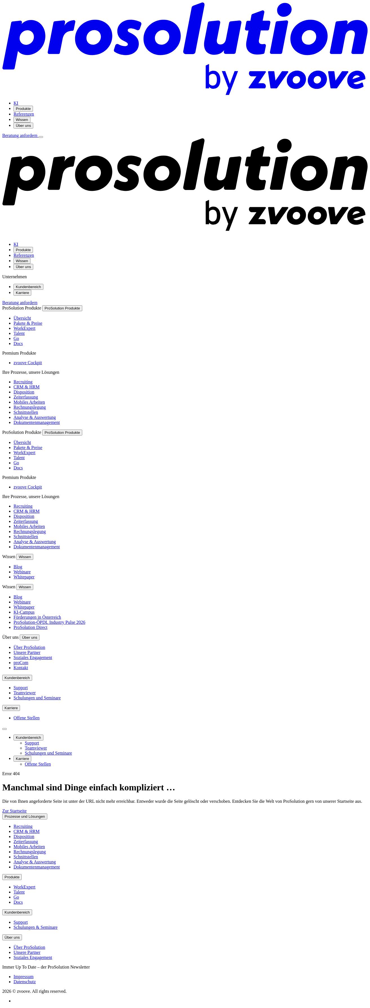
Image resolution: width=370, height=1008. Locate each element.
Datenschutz (25, 981)
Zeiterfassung (26, 397)
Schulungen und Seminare (37, 697)
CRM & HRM (26, 386)
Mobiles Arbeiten (29, 402)
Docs (18, 343)
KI (16, 103)
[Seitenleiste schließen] (4, 729)
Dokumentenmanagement (37, 422)
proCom (21, 662)
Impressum (24, 976)
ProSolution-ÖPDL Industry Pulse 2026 (49, 622)
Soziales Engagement (33, 657)
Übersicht (22, 318)
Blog (18, 566)
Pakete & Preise (28, 323)
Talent (19, 333)
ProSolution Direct (30, 627)
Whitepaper (24, 576)
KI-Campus (24, 612)
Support (21, 687)
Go (16, 338)
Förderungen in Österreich (37, 617)
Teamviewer (25, 692)
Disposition (24, 392)
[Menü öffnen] (41, 137)
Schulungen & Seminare (35, 927)
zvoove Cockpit (28, 362)
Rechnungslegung (30, 407)
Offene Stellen (27, 717)
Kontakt (21, 667)
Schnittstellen (26, 412)
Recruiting (23, 381)
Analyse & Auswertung (35, 417)
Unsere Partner (27, 652)
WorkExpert (24, 328)
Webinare (22, 571)
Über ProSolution (29, 647)
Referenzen (24, 114)
